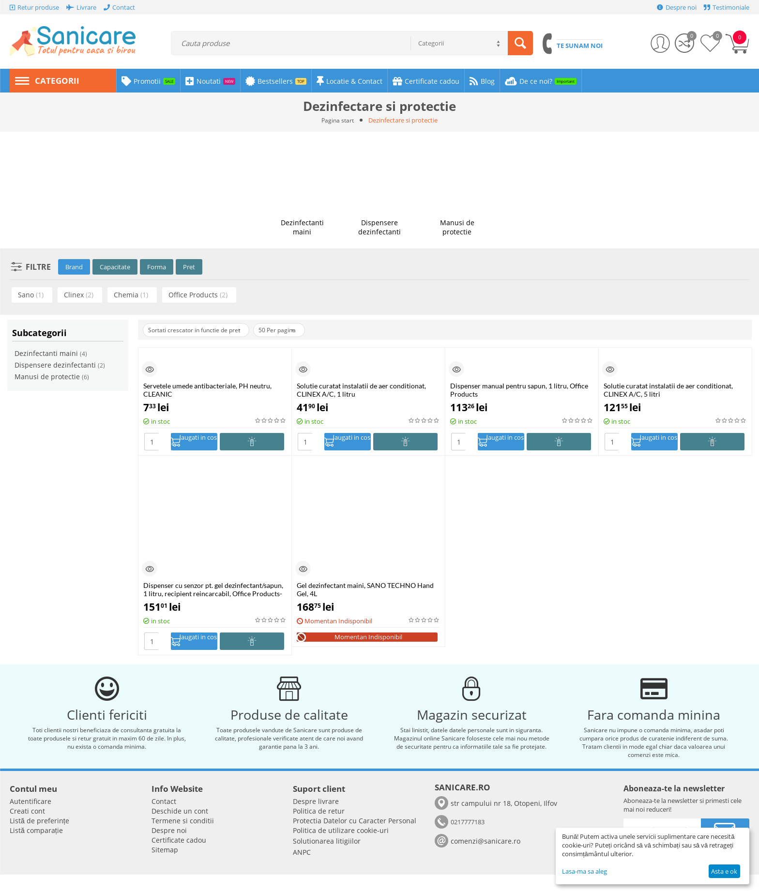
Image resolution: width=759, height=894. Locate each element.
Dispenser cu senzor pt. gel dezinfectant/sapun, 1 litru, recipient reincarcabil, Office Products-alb (213, 592)
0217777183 (468, 841)
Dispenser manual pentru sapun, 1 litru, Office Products (519, 390)
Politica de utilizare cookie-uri (341, 849)
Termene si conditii (183, 840)
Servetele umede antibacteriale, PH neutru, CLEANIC (207, 390)
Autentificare (30, 820)
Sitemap (165, 869)
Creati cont (27, 830)
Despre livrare (316, 820)
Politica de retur (319, 830)
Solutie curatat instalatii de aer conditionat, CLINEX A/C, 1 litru (361, 390)
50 (295, 329)
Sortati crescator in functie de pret (201, 329)
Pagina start (337, 120)
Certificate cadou (179, 859)
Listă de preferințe (39, 840)
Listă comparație (36, 849)
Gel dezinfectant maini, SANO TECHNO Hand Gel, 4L (365, 592)
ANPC (302, 871)
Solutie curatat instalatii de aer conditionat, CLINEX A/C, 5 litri (668, 390)
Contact (164, 820)
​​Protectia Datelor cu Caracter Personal (354, 840)
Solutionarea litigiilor (327, 860)
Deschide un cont (180, 830)
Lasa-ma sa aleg (584, 871)
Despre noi (169, 849)
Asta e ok (724, 871)
